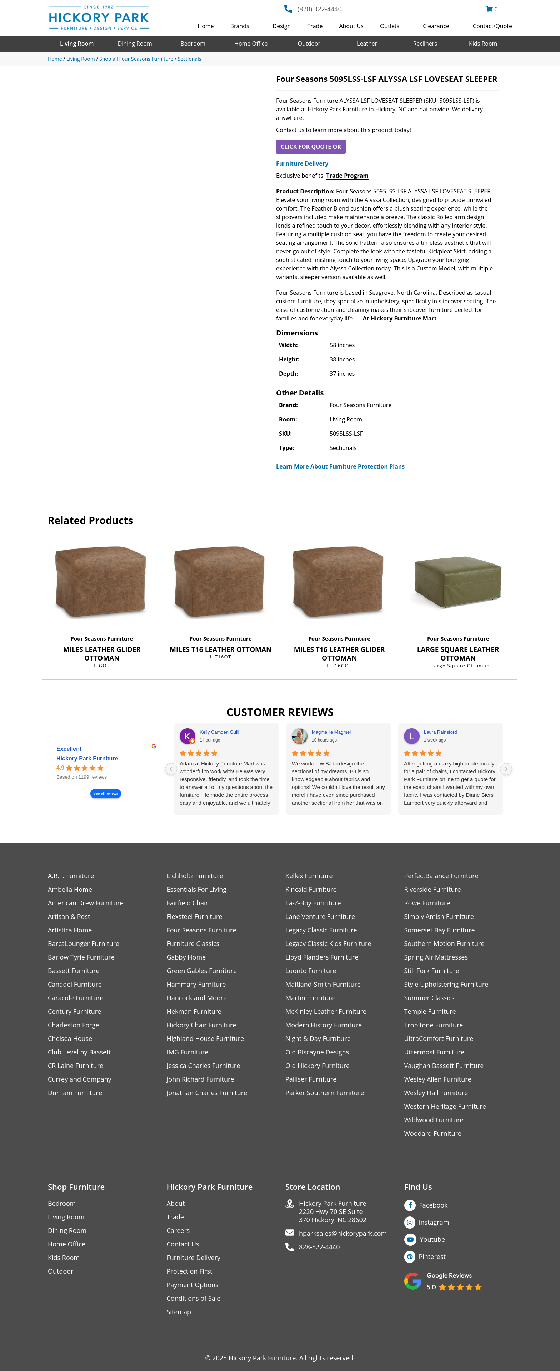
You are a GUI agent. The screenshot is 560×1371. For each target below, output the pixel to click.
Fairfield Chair (187, 903)
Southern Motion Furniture (444, 944)
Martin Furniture (310, 998)
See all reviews (105, 794)
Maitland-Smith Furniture (323, 984)
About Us (351, 26)
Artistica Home (70, 930)
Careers (178, 1230)
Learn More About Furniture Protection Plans (340, 466)
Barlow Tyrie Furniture (81, 957)
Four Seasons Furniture (102, 638)
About (176, 1203)
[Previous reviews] (171, 769)
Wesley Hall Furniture (436, 1093)
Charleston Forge (73, 1025)
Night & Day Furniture (318, 1038)
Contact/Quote (492, 26)
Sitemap (179, 1312)
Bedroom (192, 43)
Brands (239, 26)
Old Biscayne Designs (317, 1052)
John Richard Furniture (200, 1079)
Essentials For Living (197, 889)
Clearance (436, 26)
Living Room (77, 43)
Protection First (189, 1271)
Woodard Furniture (433, 1133)
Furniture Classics (193, 944)
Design (282, 26)
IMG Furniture (188, 1052)
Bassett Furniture (74, 971)
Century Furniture (74, 1011)
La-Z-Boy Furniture (313, 903)
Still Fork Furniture (431, 971)
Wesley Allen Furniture (437, 1079)
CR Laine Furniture (75, 1066)
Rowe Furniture (427, 903)
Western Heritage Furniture (445, 1106)
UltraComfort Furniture (439, 1038)
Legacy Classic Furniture (321, 930)
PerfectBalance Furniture (441, 876)
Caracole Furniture (76, 998)
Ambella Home (70, 889)
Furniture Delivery (302, 163)
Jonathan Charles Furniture (207, 1093)
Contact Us (183, 1244)
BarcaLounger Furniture (83, 944)
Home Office (251, 43)
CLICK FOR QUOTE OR (311, 147)
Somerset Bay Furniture (439, 930)
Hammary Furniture (196, 984)
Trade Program (347, 175)
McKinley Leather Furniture (325, 1011)
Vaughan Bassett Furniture (444, 1066)
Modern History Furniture (323, 1025)
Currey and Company (79, 1079)
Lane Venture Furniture (320, 916)
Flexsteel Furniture (194, 916)
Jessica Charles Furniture (203, 1066)
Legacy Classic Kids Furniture (328, 944)
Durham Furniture (75, 1093)
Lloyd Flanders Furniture (321, 957)
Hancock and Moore (197, 998)
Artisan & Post (69, 916)
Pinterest (432, 1256)
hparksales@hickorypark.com (343, 1233)
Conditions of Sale (194, 1298)
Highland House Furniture (205, 1038)
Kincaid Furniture (311, 889)
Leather (367, 43)
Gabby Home (186, 957)
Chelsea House (70, 1038)
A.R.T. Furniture (71, 876)
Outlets (389, 26)
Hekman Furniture (194, 1011)
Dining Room (135, 43)
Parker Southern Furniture (324, 1093)
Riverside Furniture (432, 889)
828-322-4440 (319, 1247)
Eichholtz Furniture (195, 876)
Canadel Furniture (75, 984)
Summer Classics (429, 998)
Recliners (425, 43)
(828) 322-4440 (320, 9)
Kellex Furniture (309, 876)
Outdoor (309, 43)
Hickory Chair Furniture (201, 1025)
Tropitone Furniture (433, 1025)
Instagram (434, 1222)
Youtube (432, 1239)
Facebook (433, 1205)
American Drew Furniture (86, 903)
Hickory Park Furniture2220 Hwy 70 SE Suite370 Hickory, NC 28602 (332, 1211)
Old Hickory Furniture (317, 1066)
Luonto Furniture (310, 971)
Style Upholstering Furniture (446, 984)
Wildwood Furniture (434, 1120)
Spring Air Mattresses (436, 957)
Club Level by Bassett (79, 1052)
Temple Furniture (430, 1011)
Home (206, 26)
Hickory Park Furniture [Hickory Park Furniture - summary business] (87, 759)
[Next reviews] (506, 769)
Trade (314, 26)
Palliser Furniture (310, 1079)
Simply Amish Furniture (439, 916)
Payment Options (193, 1285)
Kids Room (483, 43)
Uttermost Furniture (434, 1052)
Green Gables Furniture (202, 971)
